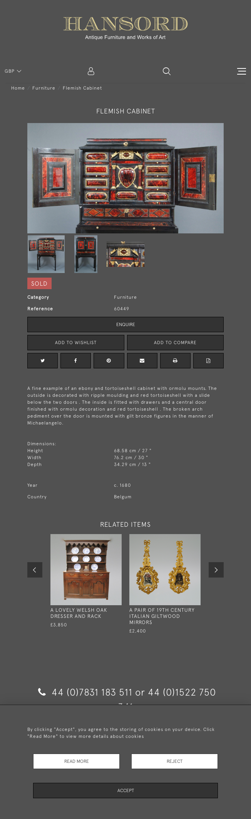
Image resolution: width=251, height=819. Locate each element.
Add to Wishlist (76, 342)
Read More (76, 761)
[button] (166, 71)
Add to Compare (175, 342)
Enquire (125, 324)
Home (18, 88)
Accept (125, 790)
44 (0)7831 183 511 (85, 691)
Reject (174, 761)
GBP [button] (10, 71)
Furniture (43, 88)
